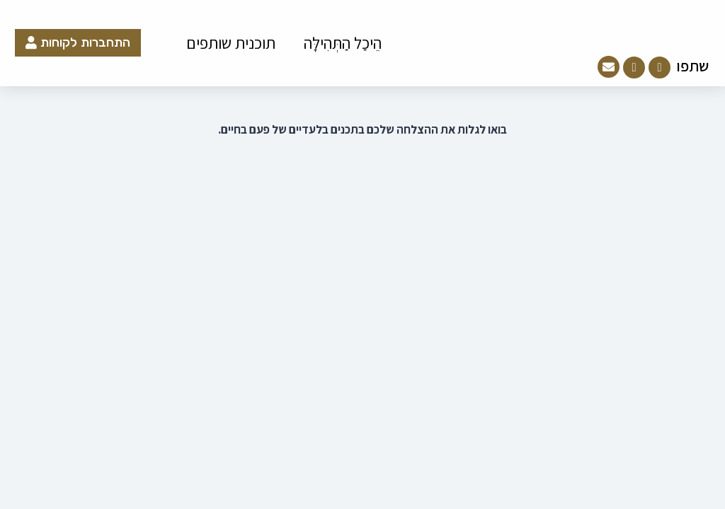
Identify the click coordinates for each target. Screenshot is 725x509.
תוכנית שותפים (230, 43)
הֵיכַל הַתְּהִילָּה (343, 43)
